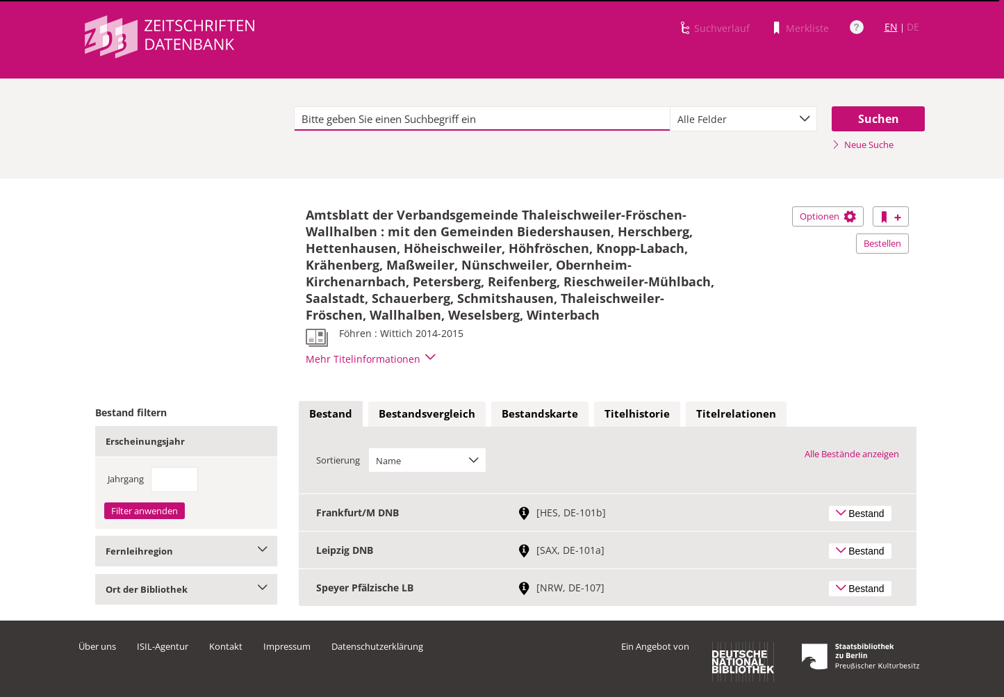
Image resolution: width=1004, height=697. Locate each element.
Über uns (97, 646)
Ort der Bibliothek (187, 589)
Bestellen (882, 243)
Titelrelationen (736, 413)
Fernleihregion (187, 551)
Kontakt (225, 646)
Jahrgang (126, 479)
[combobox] (743, 118)
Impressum (287, 646)
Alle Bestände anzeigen (852, 454)
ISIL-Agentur (162, 646)
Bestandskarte (540, 413)
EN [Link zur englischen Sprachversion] (891, 26)
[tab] (331, 414)
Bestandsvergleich (427, 413)
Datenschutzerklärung (377, 646)
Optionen (828, 216)
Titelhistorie (637, 413)
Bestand (330, 413)
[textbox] (482, 118)
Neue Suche (863, 144)
